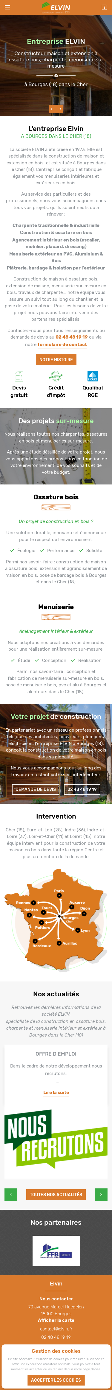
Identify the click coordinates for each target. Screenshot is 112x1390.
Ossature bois (56, 497)
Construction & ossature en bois (56, 232)
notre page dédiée (87, 1369)
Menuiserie (56, 607)
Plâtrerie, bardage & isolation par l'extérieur (56, 268)
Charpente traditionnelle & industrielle (56, 225)
